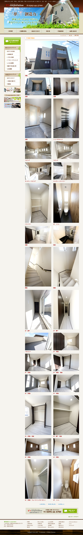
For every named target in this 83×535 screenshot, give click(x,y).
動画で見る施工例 (51, 523)
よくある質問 (50, 521)
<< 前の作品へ (42, 504)
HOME (28, 521)
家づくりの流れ (41, 521)
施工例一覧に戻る (52, 504)
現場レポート (61, 525)
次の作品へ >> (61, 504)
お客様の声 (40, 523)
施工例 (70, 35)
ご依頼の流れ (29, 523)
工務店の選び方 (61, 521)
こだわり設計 (40, 525)
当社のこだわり (30, 525)
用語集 (60, 523)
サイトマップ (71, 525)
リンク (70, 523)
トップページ (63, 35)
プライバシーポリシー (73, 521)
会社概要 (49, 525)
